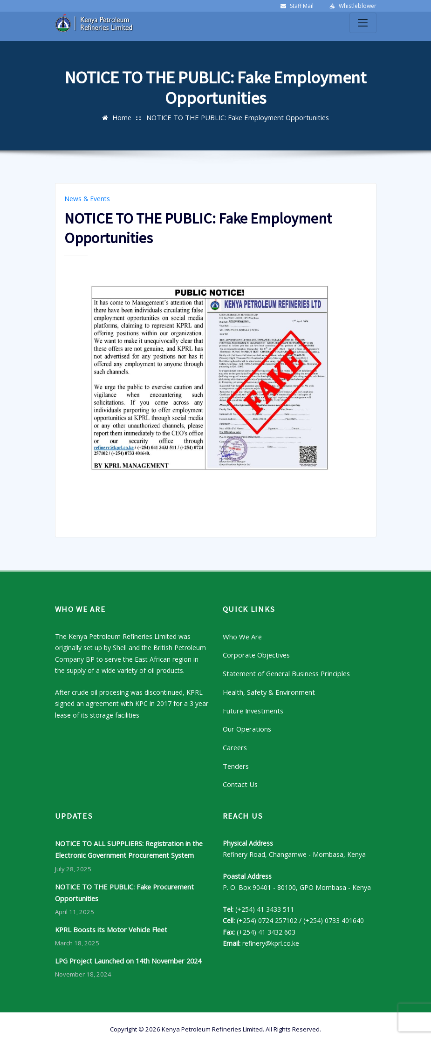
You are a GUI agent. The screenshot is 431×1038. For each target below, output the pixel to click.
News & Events (85, 198)
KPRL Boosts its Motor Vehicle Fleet (109, 920)
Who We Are (241, 635)
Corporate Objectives (255, 653)
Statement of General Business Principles (285, 670)
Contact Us (239, 778)
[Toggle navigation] (362, 23)
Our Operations (246, 724)
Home (125, 117)
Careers (234, 742)
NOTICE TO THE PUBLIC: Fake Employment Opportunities (237, 117)
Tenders (235, 760)
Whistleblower (357, 6)
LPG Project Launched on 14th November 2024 (126, 951)
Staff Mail (302, 6)
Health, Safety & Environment (267, 689)
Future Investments (252, 706)
